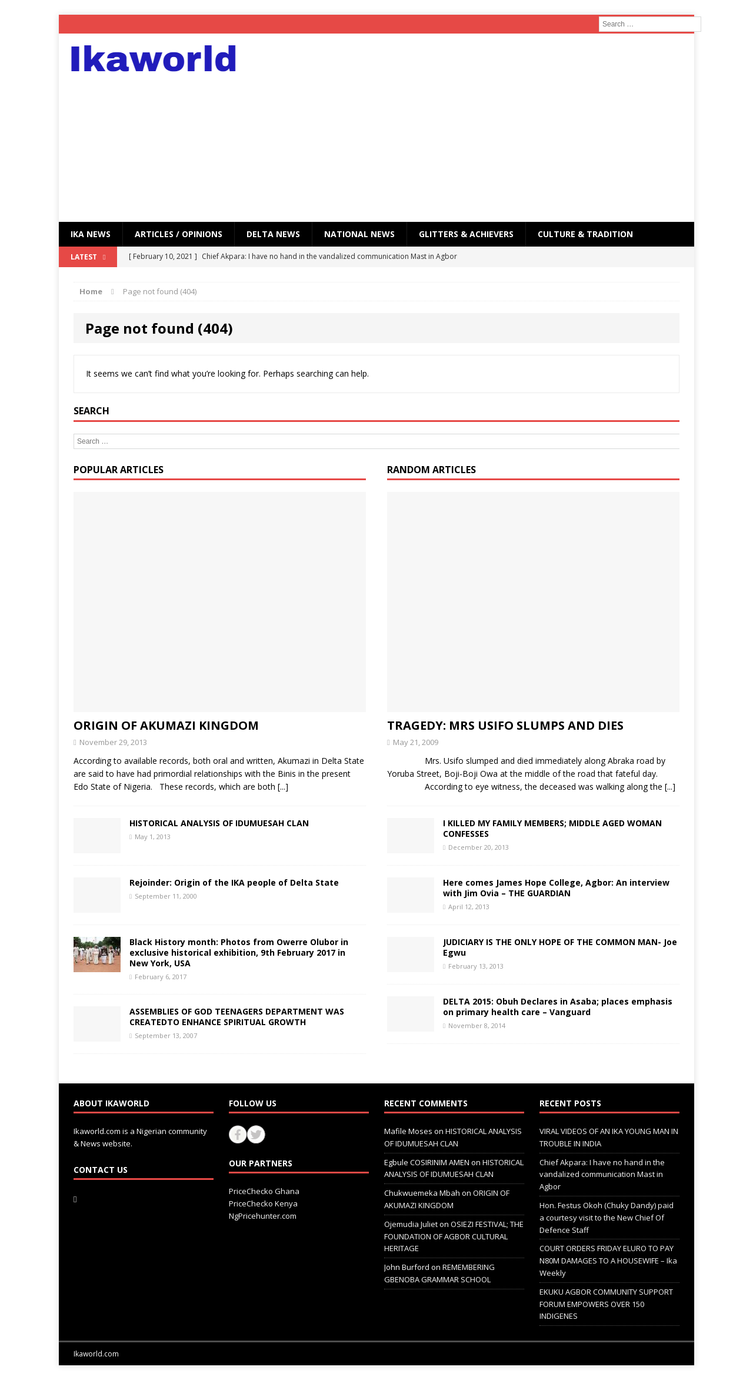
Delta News (273, 234)
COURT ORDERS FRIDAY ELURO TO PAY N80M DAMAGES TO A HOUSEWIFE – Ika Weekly (608, 1260)
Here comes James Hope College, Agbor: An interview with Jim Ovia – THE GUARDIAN (556, 888)
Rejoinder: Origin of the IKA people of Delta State (234, 882)
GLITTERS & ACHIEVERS (466, 234)
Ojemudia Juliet (411, 1224)
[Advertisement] (479, 127)
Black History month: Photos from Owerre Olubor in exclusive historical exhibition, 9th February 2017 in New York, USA (238, 952)
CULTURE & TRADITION (585, 234)
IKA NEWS (91, 234)
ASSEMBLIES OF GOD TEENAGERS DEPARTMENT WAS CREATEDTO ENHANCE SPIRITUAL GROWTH (236, 1016)
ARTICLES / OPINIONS (178, 234)
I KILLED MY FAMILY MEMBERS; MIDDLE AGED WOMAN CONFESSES (552, 828)
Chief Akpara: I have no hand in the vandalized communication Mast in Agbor (602, 1174)
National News (359, 234)
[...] (283, 786)
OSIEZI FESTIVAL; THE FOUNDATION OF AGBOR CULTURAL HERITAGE (454, 1236)
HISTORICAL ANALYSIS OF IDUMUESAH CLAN (219, 823)
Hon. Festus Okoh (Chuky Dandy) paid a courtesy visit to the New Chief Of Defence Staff (606, 1217)
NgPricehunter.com (262, 1216)
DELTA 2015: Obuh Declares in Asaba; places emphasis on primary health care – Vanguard (557, 1006)
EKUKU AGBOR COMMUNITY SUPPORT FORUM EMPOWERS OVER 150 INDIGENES (606, 1304)
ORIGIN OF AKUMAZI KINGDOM (166, 725)
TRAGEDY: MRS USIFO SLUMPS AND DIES (505, 725)
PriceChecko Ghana (264, 1191)
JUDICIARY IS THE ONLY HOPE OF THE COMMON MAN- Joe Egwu (560, 947)
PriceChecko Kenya (263, 1203)
